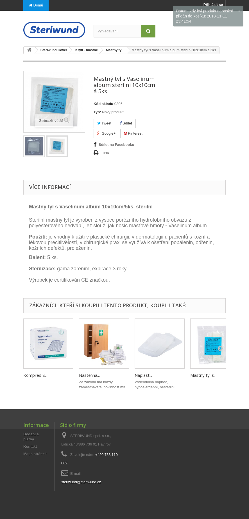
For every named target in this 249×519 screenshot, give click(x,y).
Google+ (106, 133)
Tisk (105, 153)
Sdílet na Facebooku (116, 144)
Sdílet (126, 123)
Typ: (97, 112)
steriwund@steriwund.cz (81, 482)
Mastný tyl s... (203, 375)
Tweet (104, 123)
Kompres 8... (35, 375)
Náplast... (143, 375)
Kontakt (30, 446)
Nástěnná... (89, 375)
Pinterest (133, 133)
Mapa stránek (35, 454)
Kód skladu (103, 104)
